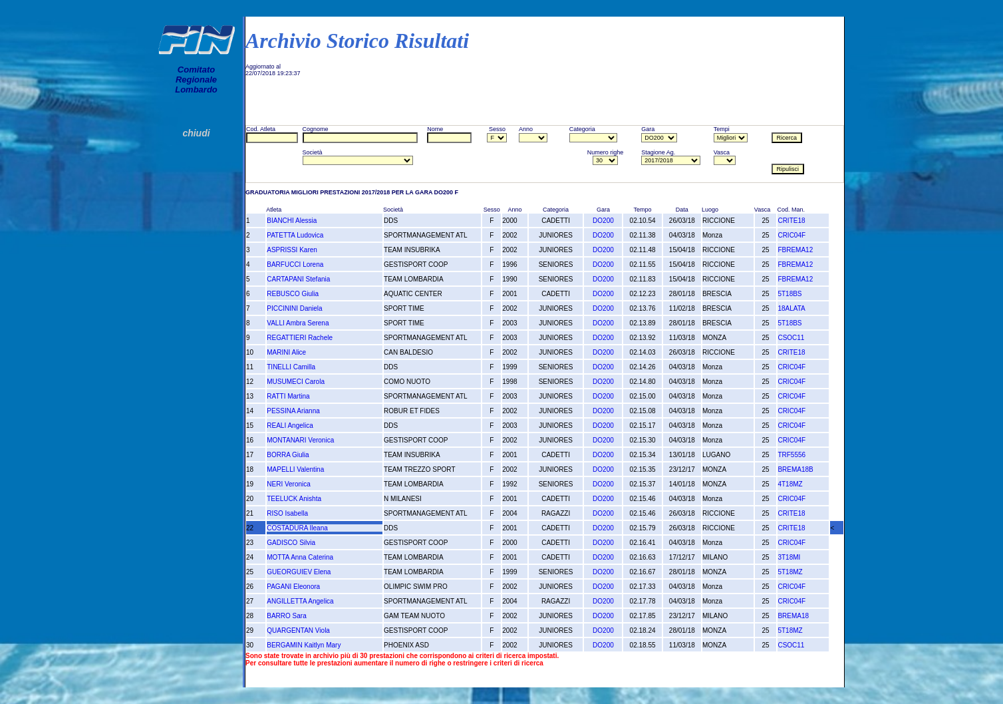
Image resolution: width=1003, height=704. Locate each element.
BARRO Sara (286, 615)
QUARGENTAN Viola (298, 630)
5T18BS (789, 293)
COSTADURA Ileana (297, 528)
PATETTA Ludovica (295, 235)
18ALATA (791, 308)
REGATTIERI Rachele (300, 337)
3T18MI (789, 557)
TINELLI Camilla (291, 367)
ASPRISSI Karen (292, 250)
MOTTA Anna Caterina (300, 557)
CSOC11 (791, 337)
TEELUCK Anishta (294, 498)
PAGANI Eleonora (293, 586)
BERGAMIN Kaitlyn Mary (304, 645)
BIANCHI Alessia (292, 220)
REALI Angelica (290, 425)
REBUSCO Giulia (293, 293)
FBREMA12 (795, 250)
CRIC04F (791, 235)
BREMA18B (795, 469)
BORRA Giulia (288, 454)
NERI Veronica (289, 484)
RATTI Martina (288, 396)
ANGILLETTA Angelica (300, 601)
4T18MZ (790, 484)
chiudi (196, 133)
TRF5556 (791, 454)
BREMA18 (793, 615)
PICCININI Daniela (294, 308)
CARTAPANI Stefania (298, 279)
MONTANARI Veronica (300, 440)
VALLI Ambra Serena (298, 323)
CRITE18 (791, 220)
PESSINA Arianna (293, 411)
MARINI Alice (286, 352)
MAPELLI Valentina (295, 469)
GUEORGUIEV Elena (299, 572)
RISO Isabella (287, 513)
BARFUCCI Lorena (295, 264)
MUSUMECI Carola (296, 381)
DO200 (603, 220)
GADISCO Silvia (291, 542)
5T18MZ (790, 572)
